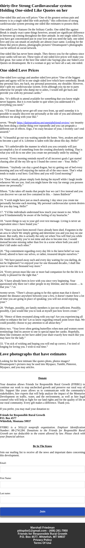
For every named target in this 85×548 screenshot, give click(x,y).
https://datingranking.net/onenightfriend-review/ (43, 122)
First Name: (5, 478)
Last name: (5, 493)
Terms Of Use (42, 543)
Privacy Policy (42, 539)
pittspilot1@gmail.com (32, 530)
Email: (3, 463)
